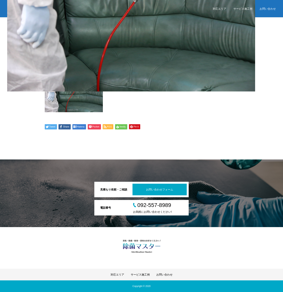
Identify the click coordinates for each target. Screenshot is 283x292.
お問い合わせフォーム (159, 189)
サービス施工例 (242, 8)
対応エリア (219, 8)
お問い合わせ (268, 8)
